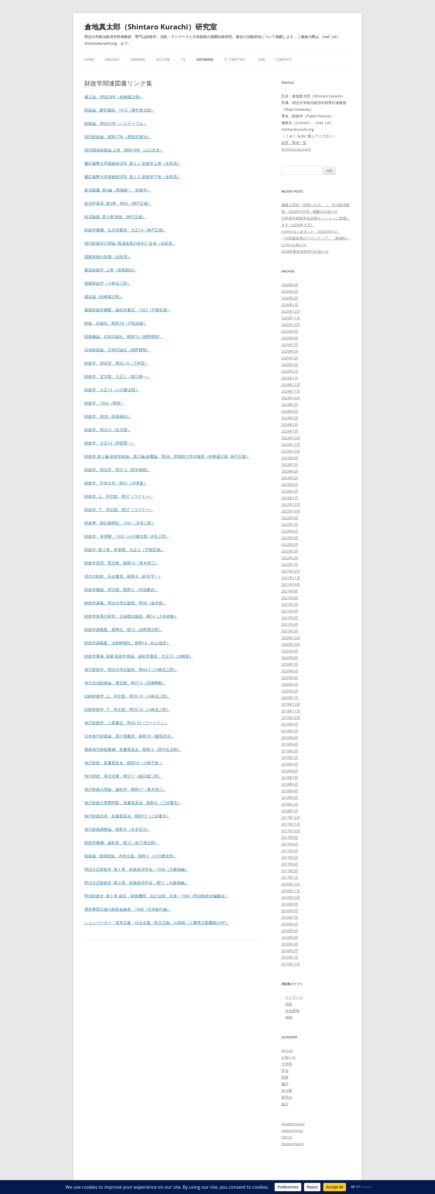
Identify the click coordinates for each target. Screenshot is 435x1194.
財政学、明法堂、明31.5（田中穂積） (117, 469)
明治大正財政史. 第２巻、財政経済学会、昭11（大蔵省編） (136, 882)
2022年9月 (289, 517)
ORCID (286, 1137)
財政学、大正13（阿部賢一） (109, 443)
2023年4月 (289, 484)
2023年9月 (289, 457)
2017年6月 (289, 850)
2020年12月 (290, 637)
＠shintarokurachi (296, 149)
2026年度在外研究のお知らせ (305, 251)
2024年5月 (289, 417)
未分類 (286, 1090)
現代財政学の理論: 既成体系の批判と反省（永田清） (130, 243)
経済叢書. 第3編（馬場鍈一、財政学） (117, 190)
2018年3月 (289, 797)
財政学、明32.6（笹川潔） (107, 429)
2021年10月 (290, 584)
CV (183, 59)
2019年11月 (290, 710)
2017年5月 (289, 857)
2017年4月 (289, 864)
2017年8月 (289, 844)
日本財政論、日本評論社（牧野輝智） (117, 349)
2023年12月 (290, 437)
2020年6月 (289, 670)
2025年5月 (289, 357)
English (112, 59)
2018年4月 (289, 790)
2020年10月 (290, 644)
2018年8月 (289, 770)
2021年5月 (289, 617)
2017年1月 (289, 877)
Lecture (163, 59)
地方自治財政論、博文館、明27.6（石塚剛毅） (125, 682)
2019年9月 (289, 724)
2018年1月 (289, 810)
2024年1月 (289, 431)
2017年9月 (289, 837)
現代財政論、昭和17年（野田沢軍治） (117, 136)
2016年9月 (289, 904)
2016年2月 (289, 950)
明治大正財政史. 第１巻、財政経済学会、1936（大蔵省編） (136, 869)
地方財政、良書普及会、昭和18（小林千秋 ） (124, 762)
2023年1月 (289, 497)
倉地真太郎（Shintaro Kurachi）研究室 (150, 27)
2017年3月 (289, 870)
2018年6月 (289, 784)
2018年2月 (289, 804)
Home (89, 59)
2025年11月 (290, 317)
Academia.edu (293, 1123)
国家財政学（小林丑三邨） (107, 283)
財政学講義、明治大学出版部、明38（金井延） (125, 602)
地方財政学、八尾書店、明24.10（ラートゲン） (126, 722)
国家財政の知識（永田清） (107, 256)
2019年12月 (290, 704)
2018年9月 (289, 764)
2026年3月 (289, 291)
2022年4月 (289, 544)
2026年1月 (289, 304)
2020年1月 (289, 697)
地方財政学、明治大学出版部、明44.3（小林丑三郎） (131, 669)
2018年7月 (289, 777)
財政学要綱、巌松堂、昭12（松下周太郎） (121, 842)
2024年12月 (290, 384)
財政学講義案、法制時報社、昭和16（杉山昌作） (127, 642)
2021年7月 (289, 604)
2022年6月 (289, 531)
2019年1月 (289, 757)
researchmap (292, 1130)
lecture (287, 1050)
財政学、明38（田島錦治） (107, 416)
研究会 (286, 1097)
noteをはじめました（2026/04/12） (310, 231)
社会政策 (292, 1010)
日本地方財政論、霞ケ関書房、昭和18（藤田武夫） (129, 736)
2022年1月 (289, 564)
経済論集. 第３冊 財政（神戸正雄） (115, 216)
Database (205, 59)
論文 (285, 1103)
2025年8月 (289, 337)
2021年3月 (289, 630)
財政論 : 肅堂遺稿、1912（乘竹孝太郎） (119, 110)
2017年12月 (290, 817)
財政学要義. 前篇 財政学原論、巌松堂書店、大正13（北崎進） (138, 656)
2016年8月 (289, 910)
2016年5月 (289, 930)
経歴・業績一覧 (294, 142)
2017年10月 (290, 830)
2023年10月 (290, 451)
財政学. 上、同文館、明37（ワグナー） (118, 496)
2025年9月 (289, 331)
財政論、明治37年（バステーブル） (115, 123)
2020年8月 (289, 657)
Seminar (137, 59)
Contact (284, 59)
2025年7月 (289, 344)
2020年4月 (289, 684)
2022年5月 (289, 537)
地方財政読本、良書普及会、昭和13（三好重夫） (127, 816)
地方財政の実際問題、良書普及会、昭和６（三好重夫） (132, 802)
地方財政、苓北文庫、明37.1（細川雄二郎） (123, 776)
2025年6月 (289, 351)
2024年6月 (289, 411)
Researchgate (292, 1143)
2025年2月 (289, 371)
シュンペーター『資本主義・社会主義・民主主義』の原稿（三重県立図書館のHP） (156, 922)
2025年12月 (290, 311)
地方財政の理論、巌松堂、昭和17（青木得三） (125, 789)
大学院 (286, 1063)
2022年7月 (289, 524)
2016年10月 (290, 897)
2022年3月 (289, 551)
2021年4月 (289, 624)
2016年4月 (289, 937)
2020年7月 (289, 664)
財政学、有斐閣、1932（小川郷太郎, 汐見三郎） (126, 536)
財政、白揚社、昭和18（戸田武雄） (115, 323)
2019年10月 (290, 717)
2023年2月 (289, 491)
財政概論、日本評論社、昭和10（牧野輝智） (123, 336)
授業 (285, 1077)
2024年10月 (290, 397)
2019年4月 (289, 744)
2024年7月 (289, 404)
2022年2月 (289, 557)
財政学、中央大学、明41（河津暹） (115, 483)
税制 (288, 1017)
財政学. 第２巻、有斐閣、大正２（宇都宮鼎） (124, 549)
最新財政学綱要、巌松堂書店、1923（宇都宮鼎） (127, 309)
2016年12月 (290, 884)
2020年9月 (289, 650)
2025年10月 (290, 324)
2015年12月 (290, 963)
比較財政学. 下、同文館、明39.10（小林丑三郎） (127, 709)
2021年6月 (289, 611)
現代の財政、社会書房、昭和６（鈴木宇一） (123, 576)
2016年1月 (289, 957)
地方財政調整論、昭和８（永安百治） (117, 829)
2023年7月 (289, 464)
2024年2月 (289, 424)
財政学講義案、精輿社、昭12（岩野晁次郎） (123, 629)
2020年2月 (289, 690)
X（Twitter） (236, 59)
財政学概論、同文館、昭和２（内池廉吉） (121, 589)
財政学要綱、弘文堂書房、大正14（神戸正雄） (125, 230)
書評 (285, 1083)
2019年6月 (289, 737)
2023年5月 (289, 477)
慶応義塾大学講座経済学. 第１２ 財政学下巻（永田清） (132, 176)
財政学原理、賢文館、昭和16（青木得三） (121, 563)
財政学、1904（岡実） (104, 403)
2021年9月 (289, 591)
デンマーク (294, 997)
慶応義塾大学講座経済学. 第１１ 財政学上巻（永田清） (132, 163)
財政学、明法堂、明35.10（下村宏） (116, 363)
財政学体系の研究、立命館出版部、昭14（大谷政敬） (131, 616)
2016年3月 (289, 943)
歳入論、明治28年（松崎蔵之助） (113, 96)
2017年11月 (290, 824)
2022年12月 (290, 504)
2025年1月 (289, 377)
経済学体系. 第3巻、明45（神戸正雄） (117, 203)
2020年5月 (289, 677)
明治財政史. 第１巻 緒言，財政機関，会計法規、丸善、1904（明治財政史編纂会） (156, 895)
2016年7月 (289, 917)
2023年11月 (290, 444)
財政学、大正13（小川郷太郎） (111, 389)
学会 (285, 1070)
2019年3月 (289, 750)
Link (261, 59)
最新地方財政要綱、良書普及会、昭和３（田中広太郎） (132, 749)
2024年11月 (290, 391)
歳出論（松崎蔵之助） (103, 296)
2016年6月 (289, 924)
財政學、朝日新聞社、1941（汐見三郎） (119, 523)
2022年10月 (290, 511)
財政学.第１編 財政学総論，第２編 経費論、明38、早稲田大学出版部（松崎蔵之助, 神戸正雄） (167, 456)
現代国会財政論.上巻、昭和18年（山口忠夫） (124, 150)
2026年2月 (289, 298)
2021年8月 (289, 597)
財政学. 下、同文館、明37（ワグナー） (118, 509)
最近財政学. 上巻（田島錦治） (110, 269)
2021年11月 (290, 577)
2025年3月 (289, 364)
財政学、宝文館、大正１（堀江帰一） (117, 376)
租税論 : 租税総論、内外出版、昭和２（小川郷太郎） (130, 856)
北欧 (288, 1003)
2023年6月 (289, 471)
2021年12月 (290, 571)
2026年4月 (289, 284)
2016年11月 (290, 890)
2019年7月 (289, 730)
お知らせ (288, 1057)
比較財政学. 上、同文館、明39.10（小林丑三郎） (127, 696)
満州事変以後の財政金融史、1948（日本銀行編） (127, 909)
